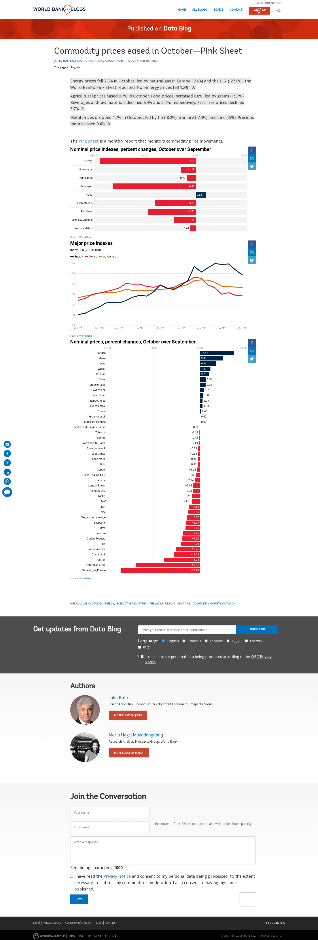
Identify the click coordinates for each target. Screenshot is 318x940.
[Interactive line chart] (163, 288)
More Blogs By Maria (128, 753)
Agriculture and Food (86, 603)
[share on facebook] (7, 453)
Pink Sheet (89, 141)
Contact (236, 9)
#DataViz (183, 603)
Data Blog (177, 29)
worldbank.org (269, 3)
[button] (279, 10)
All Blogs (199, 9)
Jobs (99, 923)
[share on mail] (7, 444)
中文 (146, 647)
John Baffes (64, 60)
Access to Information (78, 923)
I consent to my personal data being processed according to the (208, 659)
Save (79, 899)
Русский (256, 641)
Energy (109, 603)
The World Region (162, 603)
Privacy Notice (117, 876)
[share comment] (7, 492)
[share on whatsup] (7, 481)
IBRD (71, 936)
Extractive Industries (132, 603)
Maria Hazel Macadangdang (100, 60)
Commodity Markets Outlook (214, 603)
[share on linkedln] (7, 472)
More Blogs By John (128, 715)
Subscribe (257, 629)
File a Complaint (275, 923)
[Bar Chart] (163, 193)
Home (182, 9)
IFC (89, 936)
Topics (218, 9)
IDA (80, 936)
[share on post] (7, 462)
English (75, 67)
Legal (36, 923)
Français (194, 641)
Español (216, 641)
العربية (236, 641)
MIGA (97, 936)
